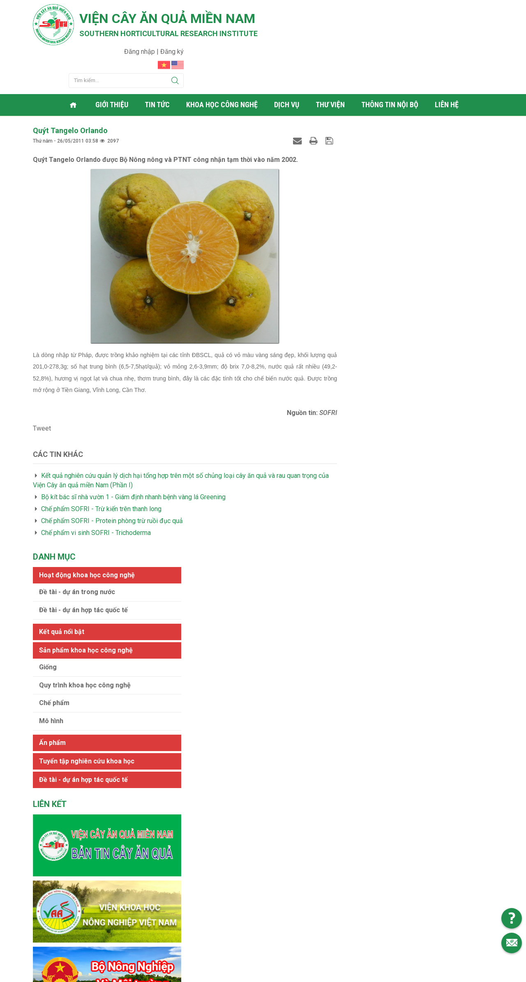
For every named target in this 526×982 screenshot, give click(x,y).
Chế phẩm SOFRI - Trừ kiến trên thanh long (101, 466)
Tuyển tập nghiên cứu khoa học (399, 293)
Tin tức (158, 63)
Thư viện (331, 63)
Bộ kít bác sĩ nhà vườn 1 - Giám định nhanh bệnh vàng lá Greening (133, 455)
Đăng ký (481, 10)
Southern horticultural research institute (168, 33)
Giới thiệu (112, 63)
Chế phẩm (366, 235)
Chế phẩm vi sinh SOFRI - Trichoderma (96, 490)
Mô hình (363, 253)
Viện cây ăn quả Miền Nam (167, 18)
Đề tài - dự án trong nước (389, 123)
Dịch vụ (287, 63)
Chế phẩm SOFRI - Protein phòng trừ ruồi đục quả (112, 478)
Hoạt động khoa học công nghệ (399, 107)
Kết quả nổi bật (374, 163)
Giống (360, 199)
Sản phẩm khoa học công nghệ (398, 182)
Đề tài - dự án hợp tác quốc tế (395, 141)
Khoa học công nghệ (222, 63)
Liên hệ (447, 63)
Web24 (340, 974)
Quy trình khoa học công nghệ (397, 217)
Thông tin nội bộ (390, 63)
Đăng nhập (450, 10)
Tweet (42, 386)
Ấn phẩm (364, 274)
